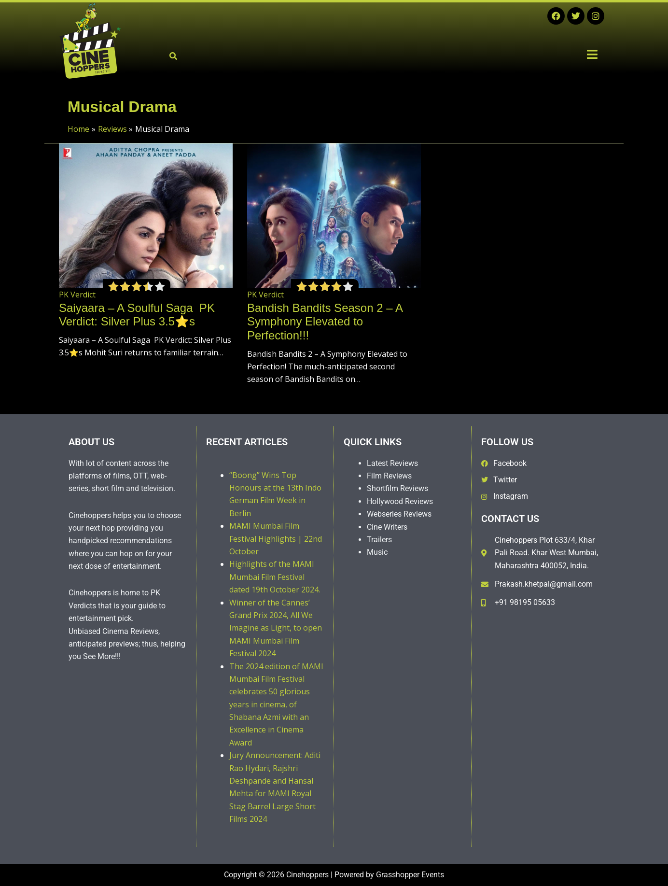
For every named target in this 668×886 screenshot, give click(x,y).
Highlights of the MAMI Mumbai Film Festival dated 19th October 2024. (274, 577)
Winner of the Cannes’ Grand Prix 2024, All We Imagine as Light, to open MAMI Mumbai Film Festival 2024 (275, 628)
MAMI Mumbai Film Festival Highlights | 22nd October (275, 538)
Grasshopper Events (410, 874)
